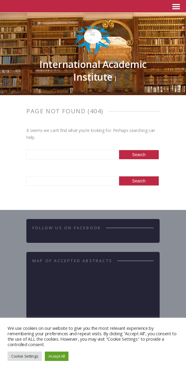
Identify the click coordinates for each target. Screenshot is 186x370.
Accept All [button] (56, 356)
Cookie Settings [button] (24, 356)
